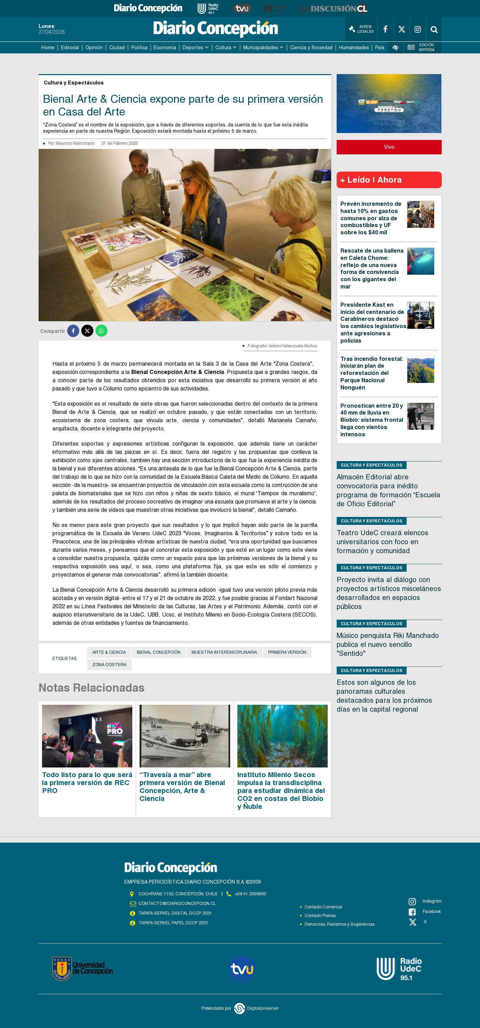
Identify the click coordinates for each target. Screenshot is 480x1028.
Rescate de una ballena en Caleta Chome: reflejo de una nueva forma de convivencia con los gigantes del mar (372, 268)
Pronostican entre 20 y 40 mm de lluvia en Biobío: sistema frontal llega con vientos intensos (371, 420)
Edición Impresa (421, 47)
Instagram (425, 901)
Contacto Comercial (323, 907)
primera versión (287, 652)
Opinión (94, 47)
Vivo (389, 147)
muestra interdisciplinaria (224, 652)
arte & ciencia (109, 652)
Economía (165, 47)
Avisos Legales (361, 29)
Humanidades (354, 47)
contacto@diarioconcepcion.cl (177, 903)
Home (47, 47)
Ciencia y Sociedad (311, 47)
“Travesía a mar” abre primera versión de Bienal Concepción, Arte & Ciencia (182, 787)
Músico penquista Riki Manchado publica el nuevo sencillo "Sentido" (388, 644)
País (380, 47)
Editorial (70, 47)
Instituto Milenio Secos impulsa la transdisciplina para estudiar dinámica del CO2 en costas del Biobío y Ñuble (281, 791)
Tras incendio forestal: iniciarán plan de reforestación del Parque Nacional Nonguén (371, 373)
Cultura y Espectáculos (371, 465)
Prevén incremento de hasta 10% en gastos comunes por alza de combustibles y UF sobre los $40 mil (370, 218)
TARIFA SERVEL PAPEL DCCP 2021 (173, 922)
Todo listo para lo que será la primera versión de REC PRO (87, 783)
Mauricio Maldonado (75, 143)
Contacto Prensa (320, 915)
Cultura (223, 47)
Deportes (193, 47)
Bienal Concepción (159, 652)
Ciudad (117, 47)
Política (139, 47)
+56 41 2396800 (250, 894)
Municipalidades (260, 47)
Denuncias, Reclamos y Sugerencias (340, 924)
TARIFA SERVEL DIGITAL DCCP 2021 (175, 913)
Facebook (425, 912)
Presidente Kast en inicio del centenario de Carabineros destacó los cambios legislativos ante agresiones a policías (373, 323)
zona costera (109, 664)
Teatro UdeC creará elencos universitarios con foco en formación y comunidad (382, 542)
